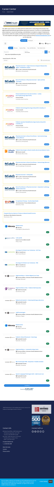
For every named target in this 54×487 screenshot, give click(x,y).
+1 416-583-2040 (7, 443)
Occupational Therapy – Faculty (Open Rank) (27, 201)
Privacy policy (6, 451)
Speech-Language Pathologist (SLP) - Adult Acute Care (30, 374)
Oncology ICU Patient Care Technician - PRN (27, 263)
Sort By (5, 60)
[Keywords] (13, 52)
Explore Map (22, 48)
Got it (50, 481)
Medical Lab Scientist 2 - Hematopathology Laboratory (30, 300)
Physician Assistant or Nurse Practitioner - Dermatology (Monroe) (32, 162)
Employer (30, 40)
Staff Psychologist (20, 312)
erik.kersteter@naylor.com (43, 35)
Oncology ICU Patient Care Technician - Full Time (28, 250)
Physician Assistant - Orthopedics (24, 174)
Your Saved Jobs (41, 48)
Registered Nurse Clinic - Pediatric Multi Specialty (28, 287)
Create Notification (45, 60)
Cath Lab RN (19, 238)
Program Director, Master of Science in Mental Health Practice (20, 213)
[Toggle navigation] (5, 43)
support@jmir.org (8, 441)
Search (10, 48)
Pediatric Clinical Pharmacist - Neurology (26, 337)
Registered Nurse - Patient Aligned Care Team (27, 275)
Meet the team (6, 447)
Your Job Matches (31, 48)
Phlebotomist (19, 225)
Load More (27, 385)
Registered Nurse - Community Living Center (27, 349)
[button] (49, 52)
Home (3, 12)
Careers (5, 449)
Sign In (48, 43)
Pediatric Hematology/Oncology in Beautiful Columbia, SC (31, 108)
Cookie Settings (43, 481)
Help (41, 43)
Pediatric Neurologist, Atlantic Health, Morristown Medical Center (33, 150)
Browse (16, 48)
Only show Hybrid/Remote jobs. (13, 54)
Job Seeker (23, 40)
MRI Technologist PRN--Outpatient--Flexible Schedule (29, 361)
